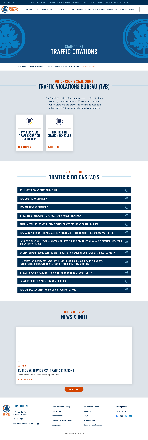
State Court (75, 66)
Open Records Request (93, 425)
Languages (56, 425)
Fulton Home (22, 66)
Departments (57, 416)
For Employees (121, 407)
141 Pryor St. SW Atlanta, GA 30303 (20, 413)
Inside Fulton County (128, 9)
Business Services (76, 9)
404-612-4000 (18, 419)
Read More (25, 379)
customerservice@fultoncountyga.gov (28, 423)
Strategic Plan (89, 420)
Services (44, 9)
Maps (100, 2)
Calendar (51, 2)
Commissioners (99, 9)
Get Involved (112, 9)
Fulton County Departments (58, 66)
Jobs (43, 2)
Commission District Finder (68, 2)
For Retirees (121, 411)
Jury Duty (87, 411)
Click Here (29, 147)
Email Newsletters (32, 9)
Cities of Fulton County (61, 407)
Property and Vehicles (58, 9)
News (93, 2)
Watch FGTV (125, 2)
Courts (88, 9)
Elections (35, 2)
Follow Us (9, 2)
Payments (85, 2)
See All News (74, 389)
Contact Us (56, 411)
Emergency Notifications (62, 420)
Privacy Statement (91, 407)
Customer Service (111, 2)
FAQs (86, 416)
